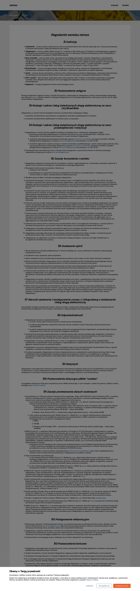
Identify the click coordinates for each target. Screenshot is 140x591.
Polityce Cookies (91, 580)
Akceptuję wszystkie (121, 586)
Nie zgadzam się (104, 586)
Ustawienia (89, 586)
